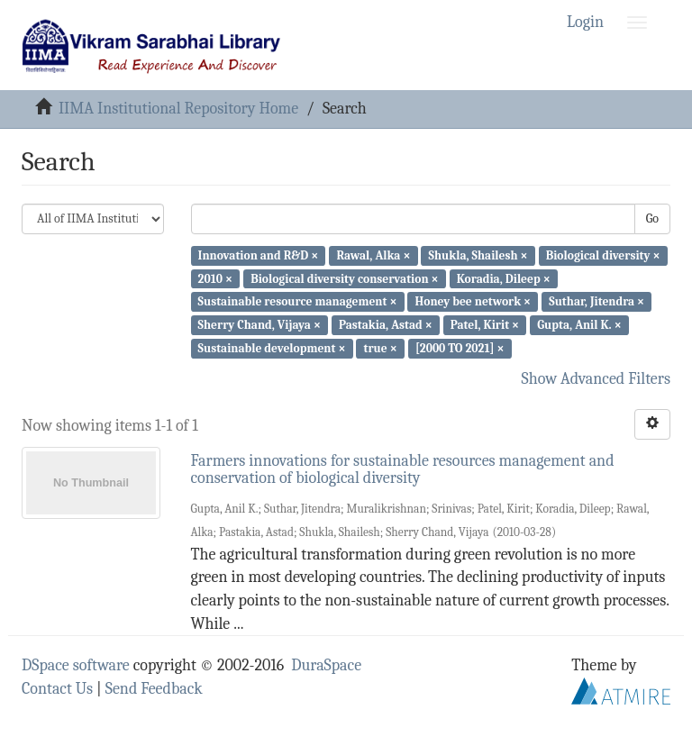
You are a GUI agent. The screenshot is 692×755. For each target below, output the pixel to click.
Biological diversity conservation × (344, 278)
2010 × (215, 278)
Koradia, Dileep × (504, 278)
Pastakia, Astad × (385, 325)
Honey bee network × (473, 301)
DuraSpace (326, 665)
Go (652, 218)
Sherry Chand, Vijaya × (259, 325)
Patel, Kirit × (485, 325)
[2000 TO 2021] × (460, 348)
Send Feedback (154, 688)
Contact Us (57, 688)
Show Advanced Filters (596, 378)
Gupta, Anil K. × (579, 325)
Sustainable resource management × (297, 301)
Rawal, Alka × (373, 255)
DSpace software (76, 665)
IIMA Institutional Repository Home (178, 108)
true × (380, 348)
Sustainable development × (272, 348)
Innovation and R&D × (258, 255)
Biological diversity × (603, 255)
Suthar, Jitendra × (596, 301)
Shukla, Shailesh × (478, 255)
